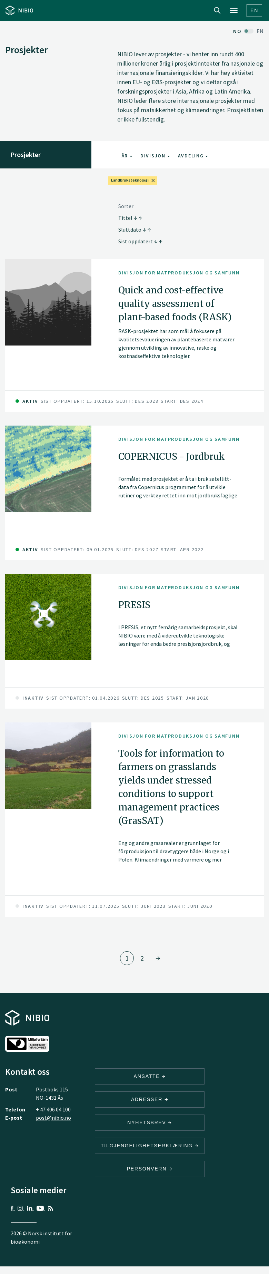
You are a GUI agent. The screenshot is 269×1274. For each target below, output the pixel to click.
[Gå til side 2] (158, 958)
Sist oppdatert (140, 241)
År (127, 156)
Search (217, 10)
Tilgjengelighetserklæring (150, 1145)
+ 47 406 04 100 (53, 1109)
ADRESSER (149, 1099)
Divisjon (155, 156)
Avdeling (193, 156)
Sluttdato (134, 229)
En (254, 10)
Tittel (130, 217)
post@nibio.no (53, 1117)
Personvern (150, 1168)
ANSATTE (150, 1076)
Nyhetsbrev (149, 1122)
